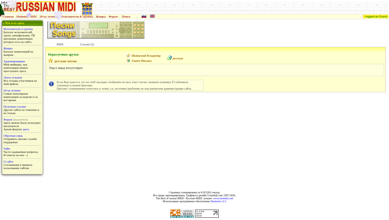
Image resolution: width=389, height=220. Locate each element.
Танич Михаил (142, 60)
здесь (26, 129)
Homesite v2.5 (218, 201)
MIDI (59, 44)
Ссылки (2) (87, 44)
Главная (8, 16)
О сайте (8, 161)
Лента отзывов (13, 77)
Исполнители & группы (77, 16)
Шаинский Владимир (146, 55)
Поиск (126, 16)
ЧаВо (7, 148)
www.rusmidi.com (223, 198)
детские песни (65, 61)
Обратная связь (13, 135)
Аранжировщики (14, 61)
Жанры (101, 16)
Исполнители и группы (18, 28)
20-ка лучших (48, 16)
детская (178, 58)
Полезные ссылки (15, 106)
